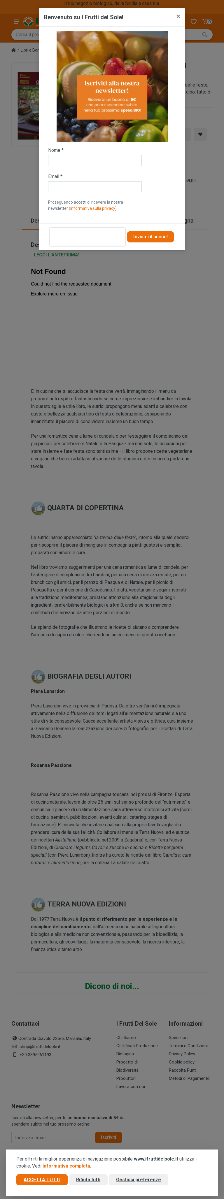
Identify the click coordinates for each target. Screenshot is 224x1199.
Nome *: (56, 150)
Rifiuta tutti (88, 1179)
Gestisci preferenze (138, 1179)
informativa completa (66, 1166)
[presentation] (87, 237)
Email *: (55, 176)
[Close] (178, 16)
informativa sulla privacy (92, 208)
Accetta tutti (42, 1179)
